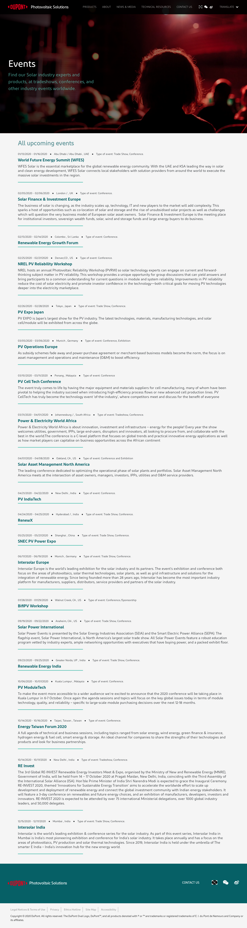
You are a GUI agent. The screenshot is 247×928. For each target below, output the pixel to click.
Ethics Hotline (72, 909)
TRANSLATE (229, 7)
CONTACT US (184, 7)
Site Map (91, 909)
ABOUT (106, 7)
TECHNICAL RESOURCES (156, 7)
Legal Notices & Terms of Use (27, 909)
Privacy (54, 909)
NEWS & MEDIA (126, 7)
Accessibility (108, 909)
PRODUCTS (89, 7)
